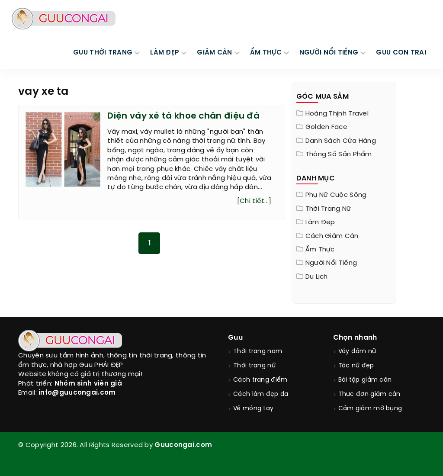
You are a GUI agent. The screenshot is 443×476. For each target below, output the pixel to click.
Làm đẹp (320, 222)
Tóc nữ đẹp (356, 366)
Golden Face (326, 127)
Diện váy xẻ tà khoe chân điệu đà (183, 116)
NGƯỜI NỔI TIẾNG (329, 52)
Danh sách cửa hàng (340, 141)
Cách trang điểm (260, 380)
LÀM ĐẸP (164, 52)
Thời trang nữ (328, 209)
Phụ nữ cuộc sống (336, 195)
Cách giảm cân (332, 236)
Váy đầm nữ (357, 351)
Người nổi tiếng (331, 263)
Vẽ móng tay (253, 408)
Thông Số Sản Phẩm (338, 154)
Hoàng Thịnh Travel (337, 113)
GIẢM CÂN (214, 52)
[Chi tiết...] (254, 201)
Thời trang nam (257, 351)
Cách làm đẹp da (261, 394)
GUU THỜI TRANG (102, 52)
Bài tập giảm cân (365, 380)
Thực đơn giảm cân (369, 394)
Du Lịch (316, 276)
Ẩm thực (320, 249)
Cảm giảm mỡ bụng (370, 408)
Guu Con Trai (401, 52)
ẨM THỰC (266, 52)
